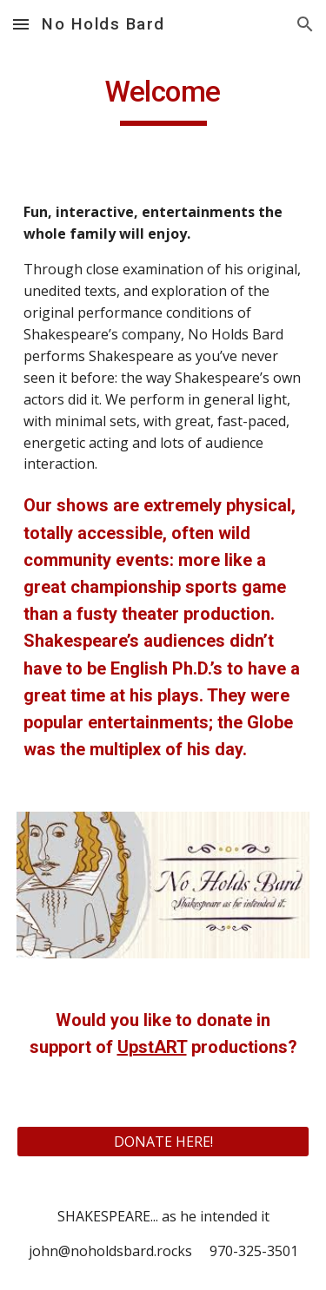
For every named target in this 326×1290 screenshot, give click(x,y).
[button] (21, 24)
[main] (163, 100)
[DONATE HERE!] (163, 1141)
